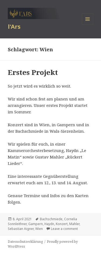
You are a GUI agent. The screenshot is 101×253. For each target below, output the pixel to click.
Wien (39, 228)
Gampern (35, 224)
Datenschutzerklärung (25, 241)
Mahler (74, 224)
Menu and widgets (87, 24)
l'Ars (14, 26)
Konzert (62, 224)
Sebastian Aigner (21, 228)
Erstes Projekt (33, 72)
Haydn (49, 224)
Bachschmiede (51, 219)
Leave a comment (64, 228)
